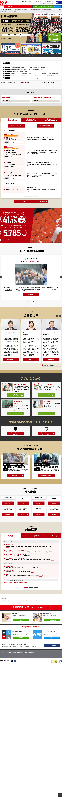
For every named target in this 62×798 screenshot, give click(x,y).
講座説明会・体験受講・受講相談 (21, 9)
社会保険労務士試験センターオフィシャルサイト (10, 601)
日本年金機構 (43, 601)
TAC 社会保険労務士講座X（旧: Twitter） (14, 434)
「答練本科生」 (23, 568)
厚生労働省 (36, 601)
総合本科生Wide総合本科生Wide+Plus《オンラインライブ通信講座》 (14, 152)
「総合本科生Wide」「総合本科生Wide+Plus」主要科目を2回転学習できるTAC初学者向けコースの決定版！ (30, 547)
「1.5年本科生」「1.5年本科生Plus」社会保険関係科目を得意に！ (22, 556)
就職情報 (31, 654)
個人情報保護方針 (26, 656)
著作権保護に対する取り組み (56, 656)
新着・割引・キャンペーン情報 (9, 82)
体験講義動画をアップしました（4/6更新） (19, 71)
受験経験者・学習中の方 (42, 97)
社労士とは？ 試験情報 (46, 476)
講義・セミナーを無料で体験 (54, 34)
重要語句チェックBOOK (12, 189)
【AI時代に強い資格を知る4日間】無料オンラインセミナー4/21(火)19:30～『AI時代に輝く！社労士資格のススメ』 (33, 78)
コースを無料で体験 (15, 395)
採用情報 (25, 654)
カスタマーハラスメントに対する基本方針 (23, 657)
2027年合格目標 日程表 (16, 126)
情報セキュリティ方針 (44, 656)
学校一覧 (37, 1)
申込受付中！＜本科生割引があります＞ (26, 69)
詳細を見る (30, 295)
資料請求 (36, 6)
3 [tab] (31, 301)
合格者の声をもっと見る (49, 365)
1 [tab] (28, 301)
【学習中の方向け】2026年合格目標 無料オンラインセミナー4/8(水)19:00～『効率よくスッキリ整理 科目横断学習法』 (34, 73)
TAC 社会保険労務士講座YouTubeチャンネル (44, 434)
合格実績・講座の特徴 (35, 9)
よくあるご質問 (58, 9)
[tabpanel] (10, 48)
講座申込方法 (50, 6)
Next (61, 49)
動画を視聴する (15, 476)
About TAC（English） (11, 654)
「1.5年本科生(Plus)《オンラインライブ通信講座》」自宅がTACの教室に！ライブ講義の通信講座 (29, 560)
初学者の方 (8, 97)
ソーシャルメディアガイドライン (8, 657)
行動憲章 (1, 656)
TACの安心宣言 (8, 656)
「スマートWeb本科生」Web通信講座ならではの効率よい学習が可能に (24, 576)
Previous (1, 49)
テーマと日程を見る (15, 414)
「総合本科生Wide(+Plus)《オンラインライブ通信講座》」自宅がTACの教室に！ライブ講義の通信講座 (31, 552)
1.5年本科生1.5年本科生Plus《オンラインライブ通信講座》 (14, 174)
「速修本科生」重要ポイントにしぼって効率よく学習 (19, 572)
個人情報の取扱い (35, 656)
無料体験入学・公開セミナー (50, 82)
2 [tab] (30, 301)
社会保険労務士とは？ (47, 9)
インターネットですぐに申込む (58, 6)
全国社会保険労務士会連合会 (27, 601)
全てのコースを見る (21, 201)
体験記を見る (10, 359)
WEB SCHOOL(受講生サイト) (28, 1)
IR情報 (19, 654)
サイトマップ (43, 1)
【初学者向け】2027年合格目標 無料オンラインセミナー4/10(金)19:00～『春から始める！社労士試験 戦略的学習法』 (34, 76)
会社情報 (2, 654)
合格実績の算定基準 (7, 38)
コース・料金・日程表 (6, 9)
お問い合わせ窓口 (51, 1)
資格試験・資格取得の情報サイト (6, 11)
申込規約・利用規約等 (17, 656)
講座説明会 (43, 6)
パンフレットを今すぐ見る (53, 39)
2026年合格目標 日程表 (44, 126)
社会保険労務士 (8, 6)
